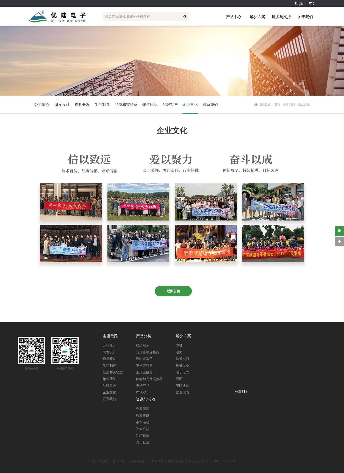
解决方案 (257, 17)
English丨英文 (305, 3)
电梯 (179, 345)
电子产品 (142, 385)
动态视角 (142, 435)
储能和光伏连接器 (149, 379)
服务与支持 (281, 17)
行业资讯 (142, 415)
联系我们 (109, 399)
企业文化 (109, 392)
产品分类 (143, 336)
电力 (179, 352)
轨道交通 (182, 359)
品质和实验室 (113, 372)
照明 (179, 379)
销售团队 (109, 379)
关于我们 (305, 17)
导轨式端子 (144, 359)
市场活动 (142, 422)
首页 (277, 104)
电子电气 (182, 372)
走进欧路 (110, 336)
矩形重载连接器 (147, 352)
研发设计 (109, 352)
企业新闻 (142, 409)
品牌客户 (109, 385)
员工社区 (142, 442)
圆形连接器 (144, 372)
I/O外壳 (141, 392)
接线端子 (142, 345)
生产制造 (109, 365)
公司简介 (109, 345)
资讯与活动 (145, 399)
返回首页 (173, 291)
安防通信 (182, 385)
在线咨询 (339, 231)
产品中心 (233, 17)
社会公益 (142, 429)
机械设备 (182, 365)
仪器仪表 (182, 392)
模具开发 (109, 359)
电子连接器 (144, 365)
